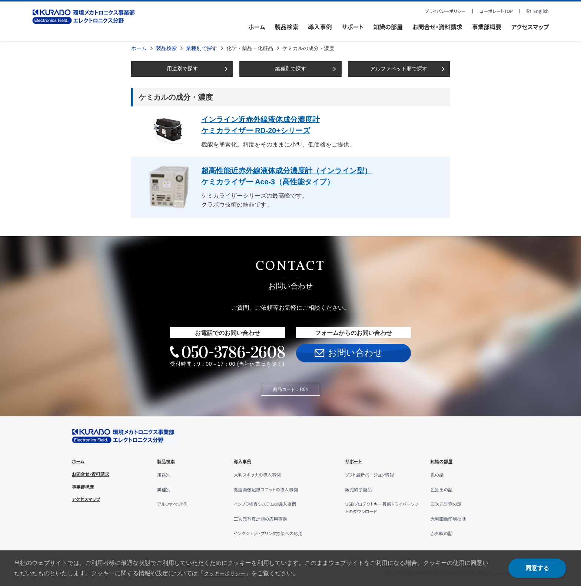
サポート (354, 460)
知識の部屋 (443, 460)
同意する (537, 568)
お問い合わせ (355, 352)
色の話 (438, 474)
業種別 (165, 488)
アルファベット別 (175, 503)
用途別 (165, 474)
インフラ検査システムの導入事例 (270, 503)
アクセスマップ (88, 498)
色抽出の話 (443, 488)
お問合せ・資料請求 (94, 473)
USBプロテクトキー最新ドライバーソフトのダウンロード (380, 507)
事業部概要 (85, 486)
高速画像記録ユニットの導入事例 (271, 488)
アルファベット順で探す (398, 69)
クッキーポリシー (227, 573)
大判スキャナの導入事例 (261, 474)
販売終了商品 (360, 488)
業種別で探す (201, 48)
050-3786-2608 (232, 351)
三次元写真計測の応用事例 (265, 517)
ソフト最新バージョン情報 (373, 474)
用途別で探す (182, 69)
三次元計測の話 (449, 503)
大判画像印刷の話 (451, 517)
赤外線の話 (443, 532)
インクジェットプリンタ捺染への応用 (274, 532)
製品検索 (166, 48)
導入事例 (244, 460)
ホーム (139, 48)
